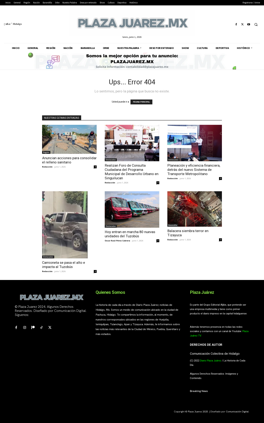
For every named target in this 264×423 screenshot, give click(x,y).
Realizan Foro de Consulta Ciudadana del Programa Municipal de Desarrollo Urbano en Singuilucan (131, 171)
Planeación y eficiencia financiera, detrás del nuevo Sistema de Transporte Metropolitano (193, 169)
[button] (256, 24)
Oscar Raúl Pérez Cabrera (117, 240)
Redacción (47, 166)
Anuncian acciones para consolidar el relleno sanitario (69, 160)
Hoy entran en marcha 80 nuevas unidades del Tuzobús (130, 234)
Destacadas (111, 160)
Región (46, 152)
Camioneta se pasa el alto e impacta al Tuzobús (63, 265)
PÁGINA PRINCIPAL (141, 102)
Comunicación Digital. (237, 411)
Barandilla (172, 225)
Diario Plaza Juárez (210, 360)
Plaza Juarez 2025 (198, 411)
